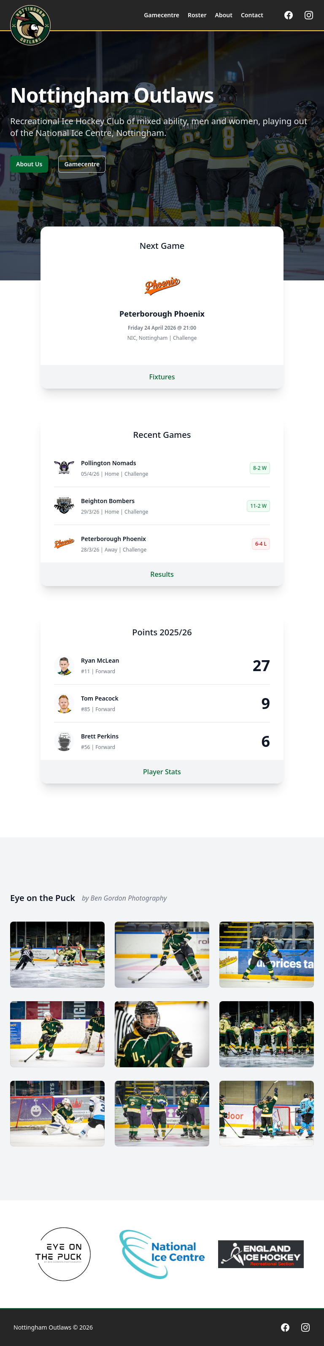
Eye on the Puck (42, 898)
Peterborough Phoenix (113, 539)
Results (161, 574)
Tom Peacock (100, 698)
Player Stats (162, 771)
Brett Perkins (100, 736)
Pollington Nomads (108, 463)
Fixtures (162, 376)
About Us (29, 164)
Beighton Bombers (108, 501)
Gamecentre (82, 164)
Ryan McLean (100, 660)
